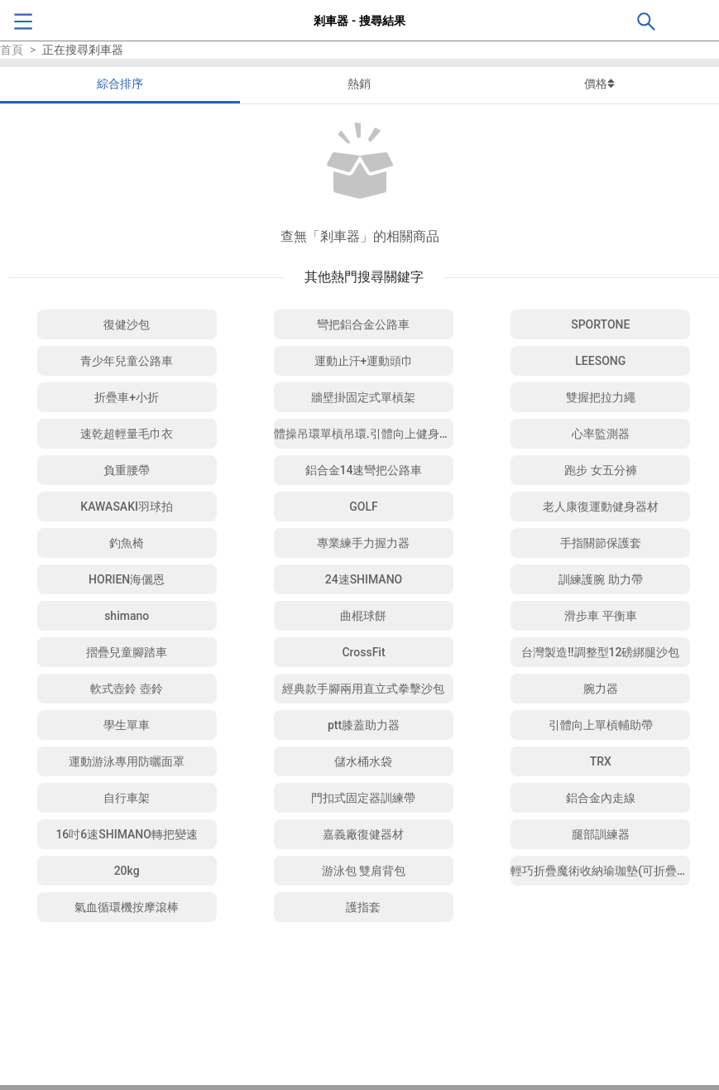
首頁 (11, 49)
